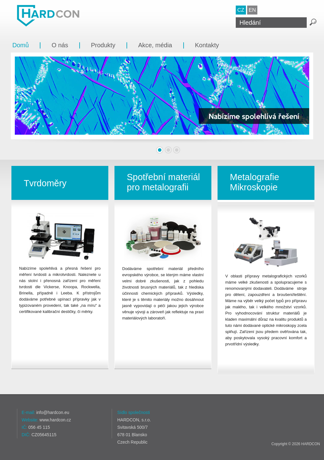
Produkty (103, 45)
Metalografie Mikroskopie (254, 182)
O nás (60, 45)
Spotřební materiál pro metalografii (163, 182)
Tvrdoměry (45, 183)
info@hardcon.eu (52, 412)
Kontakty (207, 45)
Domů (20, 45)
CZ (240, 10)
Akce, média (155, 45)
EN (252, 10)
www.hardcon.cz (55, 419)
